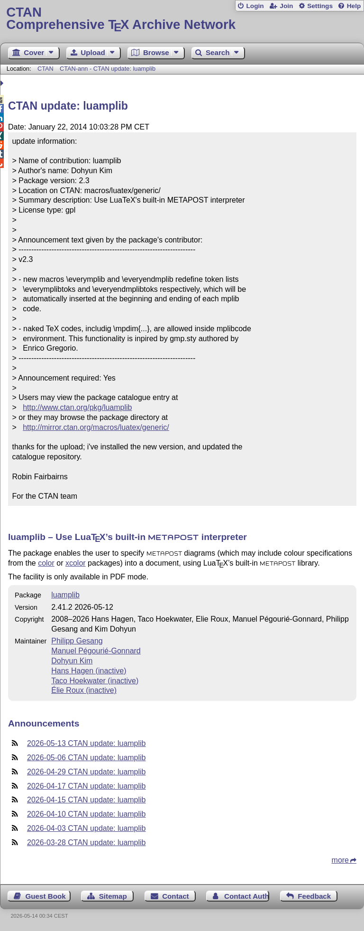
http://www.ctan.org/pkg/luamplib (77, 407)
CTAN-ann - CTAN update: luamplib (107, 68)
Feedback (314, 896)
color (46, 563)
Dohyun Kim (71, 661)
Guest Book (46, 896)
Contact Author (246, 896)
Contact (175, 896)
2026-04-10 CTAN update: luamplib (86, 814)
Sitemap (113, 896)
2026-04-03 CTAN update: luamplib (86, 828)
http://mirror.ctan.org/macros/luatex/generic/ (96, 427)
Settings (320, 5)
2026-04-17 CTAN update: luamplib (86, 786)
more (340, 860)
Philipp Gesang (77, 641)
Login (255, 5)
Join (286, 5)
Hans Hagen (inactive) (88, 671)
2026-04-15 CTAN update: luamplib (86, 800)
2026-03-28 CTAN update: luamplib (86, 842)
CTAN (45, 68)
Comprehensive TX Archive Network (181, 18)
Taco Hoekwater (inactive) (94, 681)
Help (354, 5)
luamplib (65, 595)
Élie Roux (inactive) (84, 690)
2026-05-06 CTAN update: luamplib (86, 758)
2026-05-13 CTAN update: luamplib (86, 743)
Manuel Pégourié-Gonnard (96, 651)
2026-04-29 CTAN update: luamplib (86, 772)
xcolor (75, 563)
